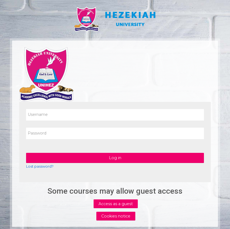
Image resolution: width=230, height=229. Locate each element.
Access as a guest (116, 203)
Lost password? (40, 166)
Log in (115, 157)
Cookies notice (115, 216)
